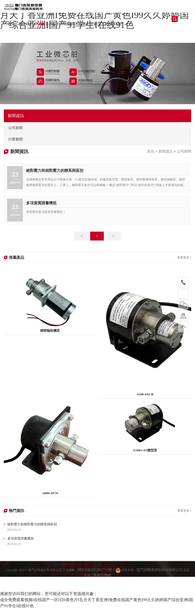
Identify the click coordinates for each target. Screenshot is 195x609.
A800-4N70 (50, 493)
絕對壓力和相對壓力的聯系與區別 (54, 171)
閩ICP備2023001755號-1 (97, 575)
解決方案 (101, 24)
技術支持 (86, 24)
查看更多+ (184, 257)
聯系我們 (116, 24)
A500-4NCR (145, 394)
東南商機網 (102, 580)
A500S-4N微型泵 (145, 450)
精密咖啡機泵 (50, 331)
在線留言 (71, 24)
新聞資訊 (41, 24)
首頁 (11, 24)
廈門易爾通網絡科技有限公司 (160, 575)
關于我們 (26, 24)
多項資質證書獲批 (41, 203)
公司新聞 (184, 151)
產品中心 (56, 24)
